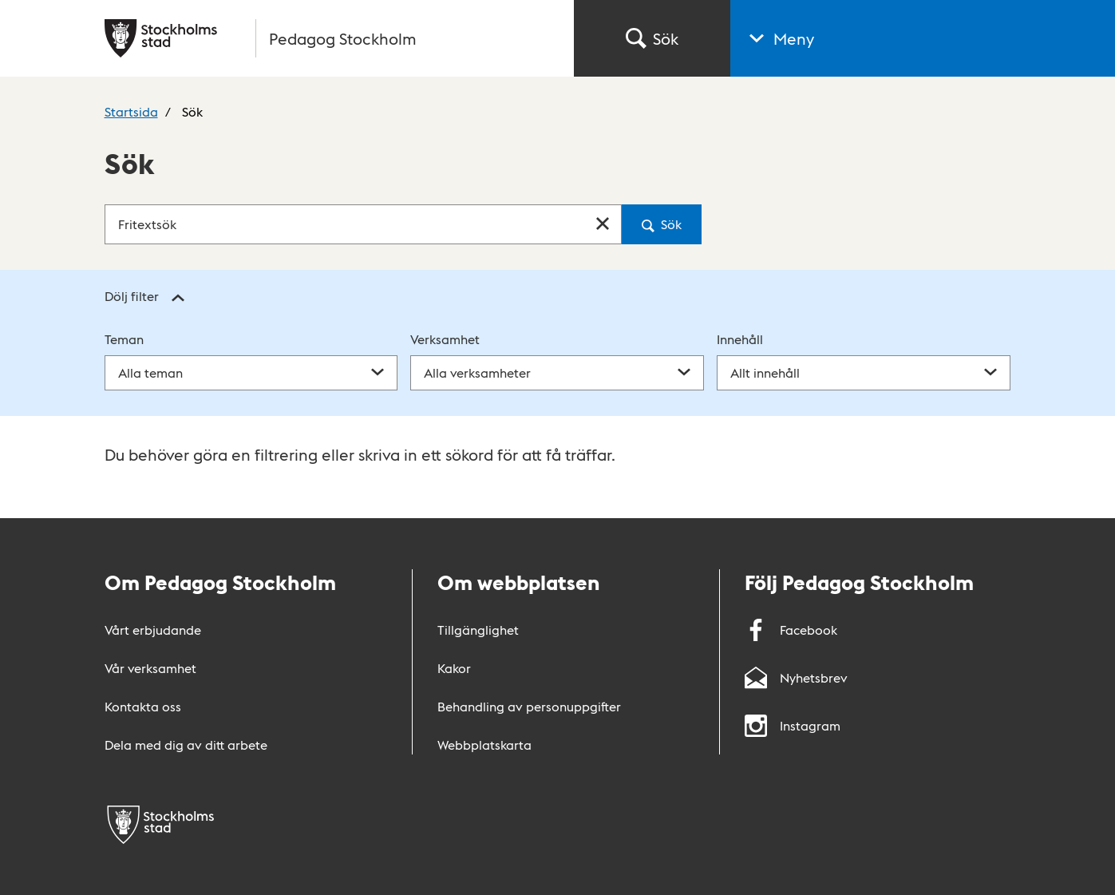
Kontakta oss (143, 706)
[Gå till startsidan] (330, 38)
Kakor (454, 667)
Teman (124, 339)
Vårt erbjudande (153, 629)
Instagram (792, 725)
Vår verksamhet (150, 667)
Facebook (791, 629)
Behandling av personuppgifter (529, 706)
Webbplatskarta (484, 744)
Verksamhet (445, 339)
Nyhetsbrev (796, 677)
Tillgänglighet (478, 629)
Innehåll (740, 339)
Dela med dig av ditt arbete (186, 744)
